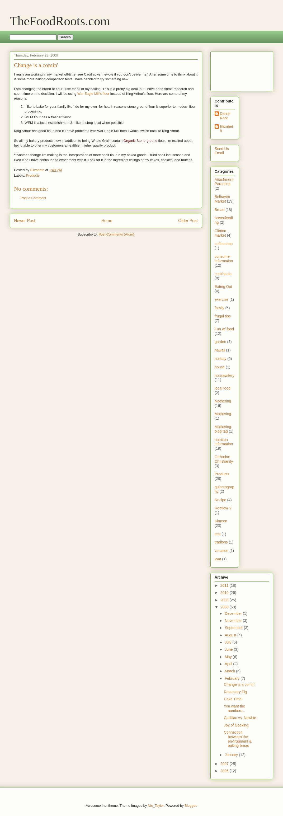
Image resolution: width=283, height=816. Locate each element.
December (234, 613)
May (229, 657)
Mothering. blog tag (223, 429)
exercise (221, 299)
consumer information (224, 258)
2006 (225, 771)
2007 (225, 764)
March (230, 671)
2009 (225, 600)
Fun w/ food (224, 329)
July (228, 642)
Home (106, 220)
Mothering (223, 401)
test (218, 534)
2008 (225, 607)
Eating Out (223, 286)
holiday (220, 359)
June (229, 649)
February (232, 678)
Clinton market (220, 233)
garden (220, 342)
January (232, 755)
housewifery (224, 375)
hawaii (220, 350)
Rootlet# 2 (223, 508)
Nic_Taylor (156, 806)
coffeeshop (224, 244)
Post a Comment (33, 198)
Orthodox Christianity (224, 459)
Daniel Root (225, 115)
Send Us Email (222, 151)
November (234, 620)
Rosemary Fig (235, 692)
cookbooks (223, 274)
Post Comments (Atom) (116, 234)
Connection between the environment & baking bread (238, 739)
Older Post (188, 220)
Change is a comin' (239, 684)
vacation (221, 550)
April (229, 664)
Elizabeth (226, 128)
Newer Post (24, 220)
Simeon (221, 521)
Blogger (190, 806)
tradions (221, 542)
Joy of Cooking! (236, 725)
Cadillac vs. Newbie (240, 718)
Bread (219, 210)
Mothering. (223, 414)
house (220, 367)
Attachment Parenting (224, 181)
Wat (218, 559)
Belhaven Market (222, 199)
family (219, 308)
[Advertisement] (231, 69)
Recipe (220, 500)
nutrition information (224, 442)
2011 (225, 585)
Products (33, 175)
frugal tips (223, 316)
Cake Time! (233, 699)
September (234, 628)
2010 (225, 592)
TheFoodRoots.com (60, 21)
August (231, 635)
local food (222, 388)
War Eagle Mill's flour (93, 94)
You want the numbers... (234, 708)
